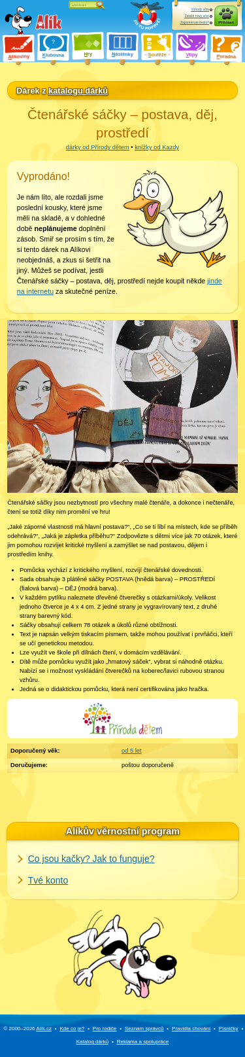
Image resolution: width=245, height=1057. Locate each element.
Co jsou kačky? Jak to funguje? (91, 858)
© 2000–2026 (27, 1028)
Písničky (228, 1028)
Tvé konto (48, 880)
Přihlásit (226, 22)
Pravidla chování (191, 1028)
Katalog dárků (92, 1042)
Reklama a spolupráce (143, 1042)
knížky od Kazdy (157, 147)
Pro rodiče (104, 1028)
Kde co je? (71, 1028)
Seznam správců (144, 1028)
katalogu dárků (78, 91)
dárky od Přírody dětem (97, 147)
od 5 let (132, 750)
